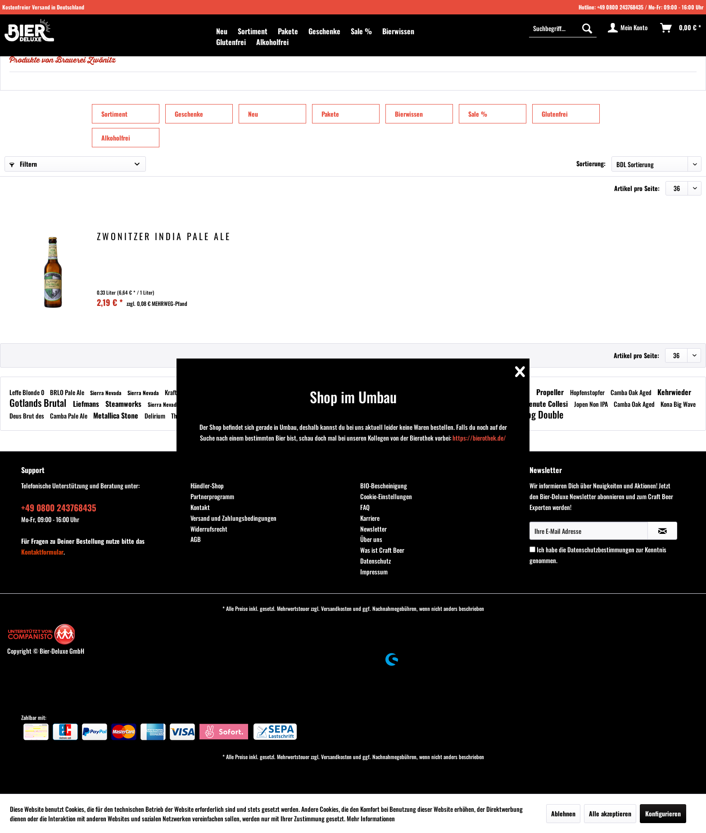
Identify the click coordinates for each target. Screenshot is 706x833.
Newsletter (373, 528)
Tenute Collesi (548, 403)
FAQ (365, 507)
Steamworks (124, 403)
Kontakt (200, 507)
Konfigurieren (663, 813)
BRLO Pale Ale (68, 392)
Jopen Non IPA (591, 404)
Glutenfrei (555, 113)
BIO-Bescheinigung (383, 485)
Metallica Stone (116, 415)
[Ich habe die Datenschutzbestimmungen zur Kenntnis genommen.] (532, 549)
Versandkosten (336, 608)
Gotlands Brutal (38, 403)
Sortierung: (591, 163)
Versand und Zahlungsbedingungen (233, 518)
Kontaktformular (42, 551)
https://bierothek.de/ (479, 437)
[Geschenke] (324, 31)
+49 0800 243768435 (620, 7)
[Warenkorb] (681, 28)
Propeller (551, 392)
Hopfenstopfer (588, 392)
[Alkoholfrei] (272, 41)
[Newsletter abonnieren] (662, 531)
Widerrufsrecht (208, 528)
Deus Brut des (27, 415)
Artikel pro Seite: (637, 188)
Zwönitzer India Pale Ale (164, 237)
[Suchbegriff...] (563, 28)
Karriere (370, 518)
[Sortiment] (252, 31)
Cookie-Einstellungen (386, 496)
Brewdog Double (533, 414)
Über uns (371, 539)
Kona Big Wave (678, 404)
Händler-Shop (207, 485)
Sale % (477, 113)
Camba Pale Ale (69, 415)
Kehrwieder (674, 392)
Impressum (374, 571)
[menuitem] (222, 31)
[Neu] (221, 31)
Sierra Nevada (106, 392)
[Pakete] (288, 31)
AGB (195, 539)
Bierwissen (409, 113)
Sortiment (114, 113)
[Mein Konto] (628, 28)
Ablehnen (563, 813)
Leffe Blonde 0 (27, 392)
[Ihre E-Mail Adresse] (589, 531)
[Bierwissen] (398, 31)
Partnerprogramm (212, 496)
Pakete (330, 113)
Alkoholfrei (115, 137)
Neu (253, 113)
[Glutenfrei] (231, 41)
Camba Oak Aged (632, 392)
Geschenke (189, 113)
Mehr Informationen (371, 818)
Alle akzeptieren (610, 813)
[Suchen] (587, 28)
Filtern (23, 163)
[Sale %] (361, 31)
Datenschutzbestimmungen (600, 549)
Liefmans (87, 403)
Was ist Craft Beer (382, 550)
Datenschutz (375, 560)
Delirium (156, 415)
